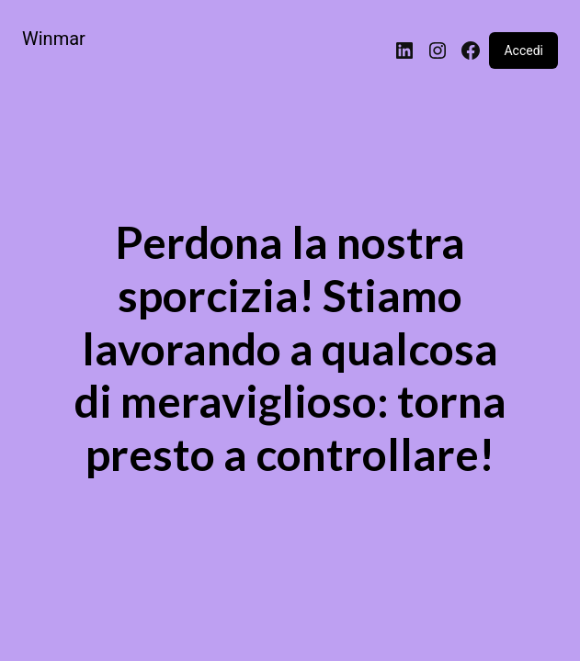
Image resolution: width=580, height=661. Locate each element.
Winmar (53, 39)
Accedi (523, 50)
